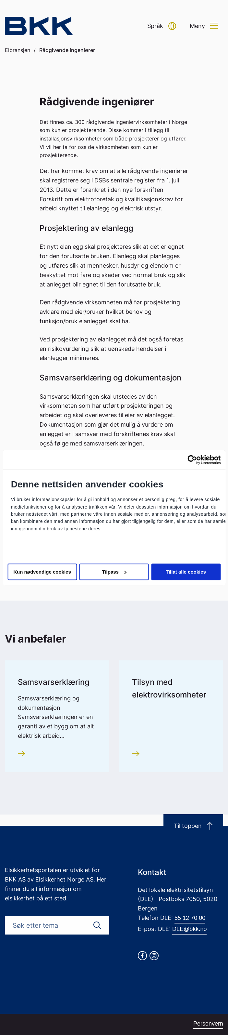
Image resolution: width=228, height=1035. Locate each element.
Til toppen (193, 826)
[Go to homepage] (39, 26)
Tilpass (114, 572)
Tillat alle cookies (186, 572)
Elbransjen (17, 50)
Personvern (208, 1023)
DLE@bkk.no (189, 929)
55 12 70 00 (189, 918)
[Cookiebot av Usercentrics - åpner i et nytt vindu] (192, 460)
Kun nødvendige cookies (42, 572)
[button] (161, 26)
